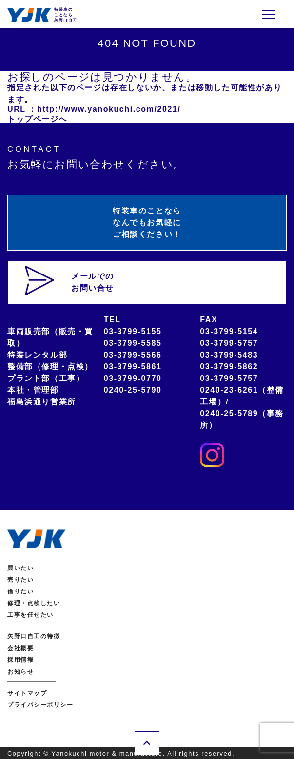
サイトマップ (27, 693)
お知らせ (20, 671)
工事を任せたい (30, 614)
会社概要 (20, 648)
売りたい (20, 579)
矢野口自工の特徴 (33, 636)
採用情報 (20, 659)
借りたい (20, 591)
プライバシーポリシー (40, 704)
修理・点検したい (33, 603)
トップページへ (37, 119)
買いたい (20, 568)
